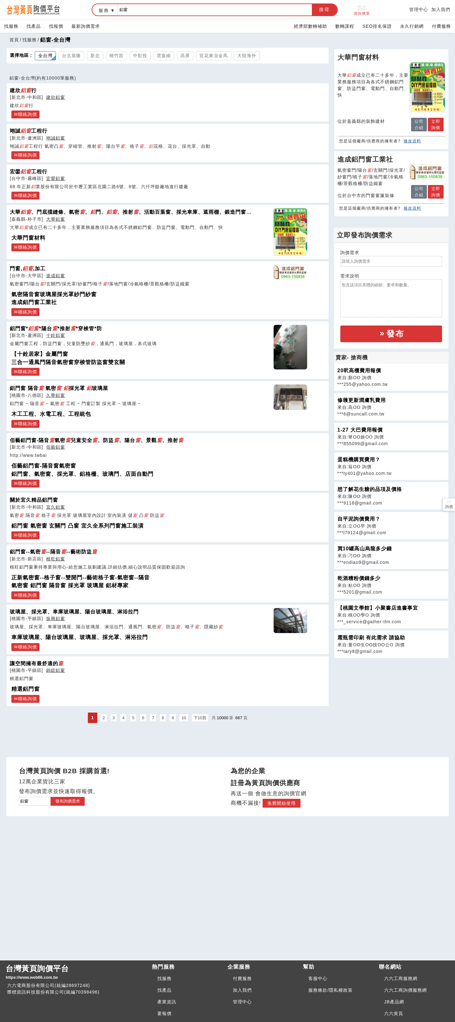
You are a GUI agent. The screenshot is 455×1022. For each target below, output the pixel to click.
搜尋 (324, 9)
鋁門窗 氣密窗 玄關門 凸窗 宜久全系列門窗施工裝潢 (77, 526)
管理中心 (418, 9)
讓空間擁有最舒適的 (37, 663)
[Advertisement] (391, 702)
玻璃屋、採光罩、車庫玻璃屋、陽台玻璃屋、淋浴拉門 (74, 611)
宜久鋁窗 (55, 507)
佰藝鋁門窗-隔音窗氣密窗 (43, 466)
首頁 (14, 39)
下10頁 (200, 717)
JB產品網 (394, 1001)
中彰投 (140, 55)
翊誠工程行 (28, 131)
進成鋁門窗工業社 (34, 302)
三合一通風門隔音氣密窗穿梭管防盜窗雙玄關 (68, 362)
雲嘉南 (164, 55)
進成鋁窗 (55, 275)
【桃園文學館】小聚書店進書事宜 (377, 608)
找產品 (34, 26)
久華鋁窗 (55, 395)
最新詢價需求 (85, 26)
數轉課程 (344, 26)
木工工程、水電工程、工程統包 (51, 414)
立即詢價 (435, 124)
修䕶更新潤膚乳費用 (361, 400)
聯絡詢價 (27, 114)
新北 (95, 55)
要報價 (164, 1013)
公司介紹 (419, 124)
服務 (104, 10)
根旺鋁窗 (55, 558)
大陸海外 (246, 55)
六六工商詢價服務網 (405, 990)
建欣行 (23, 90)
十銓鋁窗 (55, 335)
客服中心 (317, 978)
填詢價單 (362, 10)
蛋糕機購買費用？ (358, 459)
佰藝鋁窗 (55, 447)
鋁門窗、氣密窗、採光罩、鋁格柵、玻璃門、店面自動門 (82, 474)
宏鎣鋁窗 (55, 178)
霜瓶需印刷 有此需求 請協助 (371, 637)
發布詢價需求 (67, 801)
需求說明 (349, 275)
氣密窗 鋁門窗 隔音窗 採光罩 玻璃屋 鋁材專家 (70, 586)
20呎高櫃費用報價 (359, 370)
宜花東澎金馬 (213, 55)
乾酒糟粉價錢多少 (358, 578)
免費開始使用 (281, 803)
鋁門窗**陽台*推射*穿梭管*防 (56, 328)
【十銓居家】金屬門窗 (39, 354)
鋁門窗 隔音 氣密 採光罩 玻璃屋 (59, 388)
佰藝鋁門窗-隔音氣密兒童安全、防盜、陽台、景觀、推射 (97, 440)
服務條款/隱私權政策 (330, 990)
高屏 (185, 55)
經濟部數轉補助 (310, 26)
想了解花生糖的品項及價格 (369, 489)
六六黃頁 (393, 1013)
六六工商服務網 (400, 978)
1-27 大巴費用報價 (360, 430)
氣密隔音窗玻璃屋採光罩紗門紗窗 (54, 294)
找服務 (11, 26)
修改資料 (412, 141)
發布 (395, 333)
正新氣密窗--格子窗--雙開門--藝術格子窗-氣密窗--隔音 (80, 578)
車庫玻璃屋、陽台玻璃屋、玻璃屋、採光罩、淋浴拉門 (79, 637)
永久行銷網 (412, 26)
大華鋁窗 (55, 219)
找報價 (56, 26)
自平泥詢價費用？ (358, 519)
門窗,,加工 (28, 268)
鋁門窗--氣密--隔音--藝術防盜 (53, 551)
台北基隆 (71, 55)
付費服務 (441, 26)
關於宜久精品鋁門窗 (34, 500)
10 (183, 717)
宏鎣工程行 (28, 171)
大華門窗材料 (28, 238)
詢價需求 (349, 252)
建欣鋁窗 (55, 97)
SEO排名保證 (377, 26)
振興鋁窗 (55, 618)
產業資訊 (166, 1001)
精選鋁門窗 (25, 689)
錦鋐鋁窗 (55, 670)
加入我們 (440, 9)
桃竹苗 (116, 55)
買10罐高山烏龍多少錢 (364, 548)
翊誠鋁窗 (55, 137)
